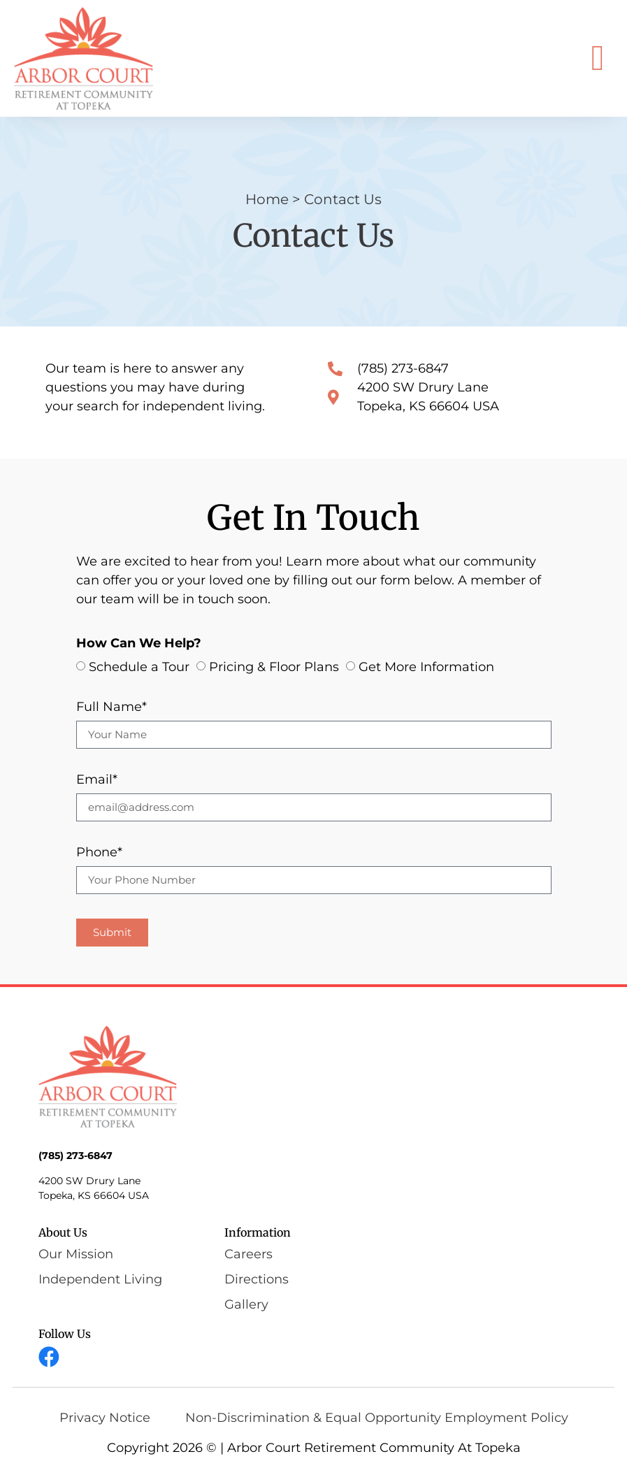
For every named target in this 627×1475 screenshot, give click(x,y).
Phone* (99, 853)
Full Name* (111, 707)
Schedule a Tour (139, 667)
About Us (62, 1232)
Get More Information (426, 667)
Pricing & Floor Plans (274, 667)
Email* (96, 780)
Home (267, 199)
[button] (597, 58)
